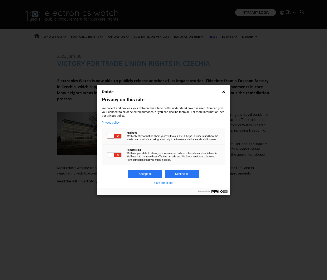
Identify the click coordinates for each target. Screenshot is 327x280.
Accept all (145, 174)
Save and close (163, 183)
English (108, 91)
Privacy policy (110, 122)
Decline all (182, 174)
